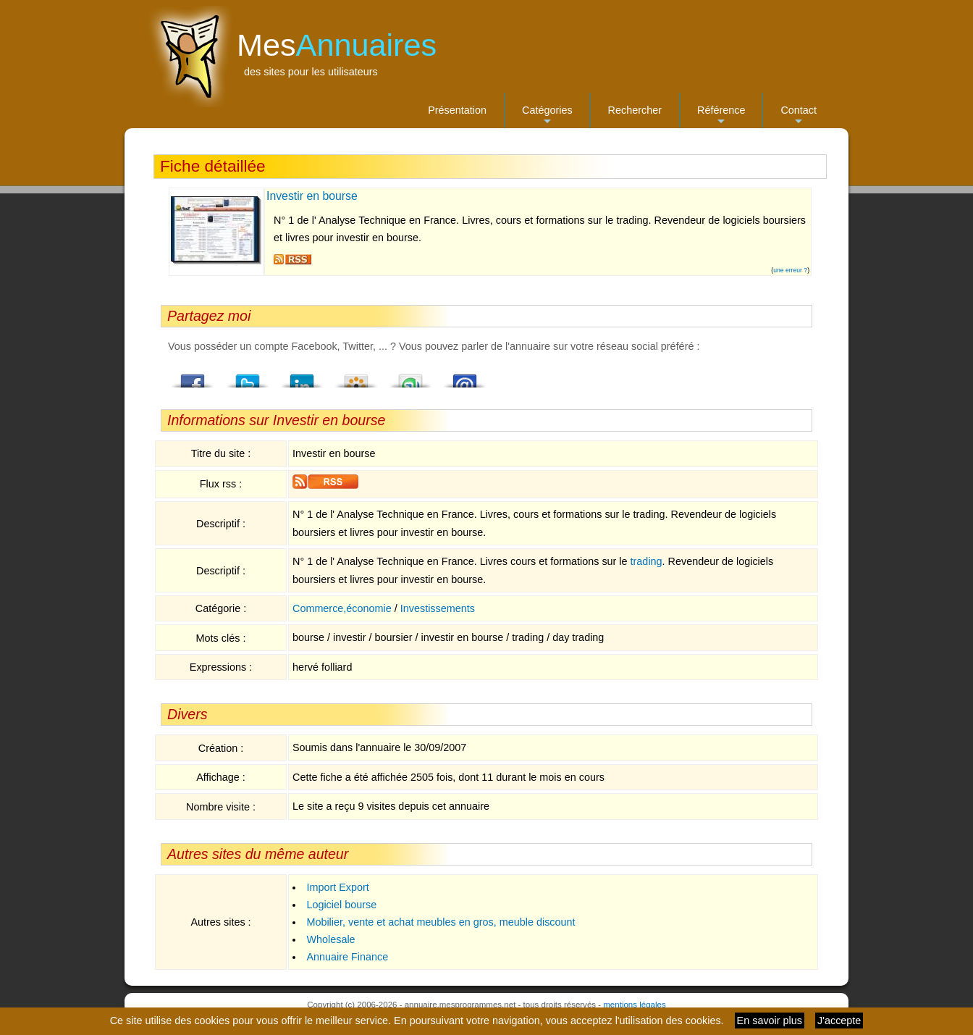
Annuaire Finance (347, 957)
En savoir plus (769, 1020)
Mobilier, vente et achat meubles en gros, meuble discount (440, 922)
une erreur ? (790, 270)
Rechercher (635, 110)
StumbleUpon (410, 376)
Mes (337, 45)
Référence (721, 116)
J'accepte (839, 1020)
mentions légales (634, 1004)
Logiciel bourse (341, 904)
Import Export (337, 887)
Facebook (193, 376)
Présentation (457, 110)
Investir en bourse (312, 196)
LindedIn (302, 376)
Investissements (437, 608)
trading (646, 561)
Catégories (547, 116)
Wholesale (330, 939)
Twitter (247, 376)
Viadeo (356, 376)
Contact (798, 116)
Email (464, 376)
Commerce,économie (342, 608)
